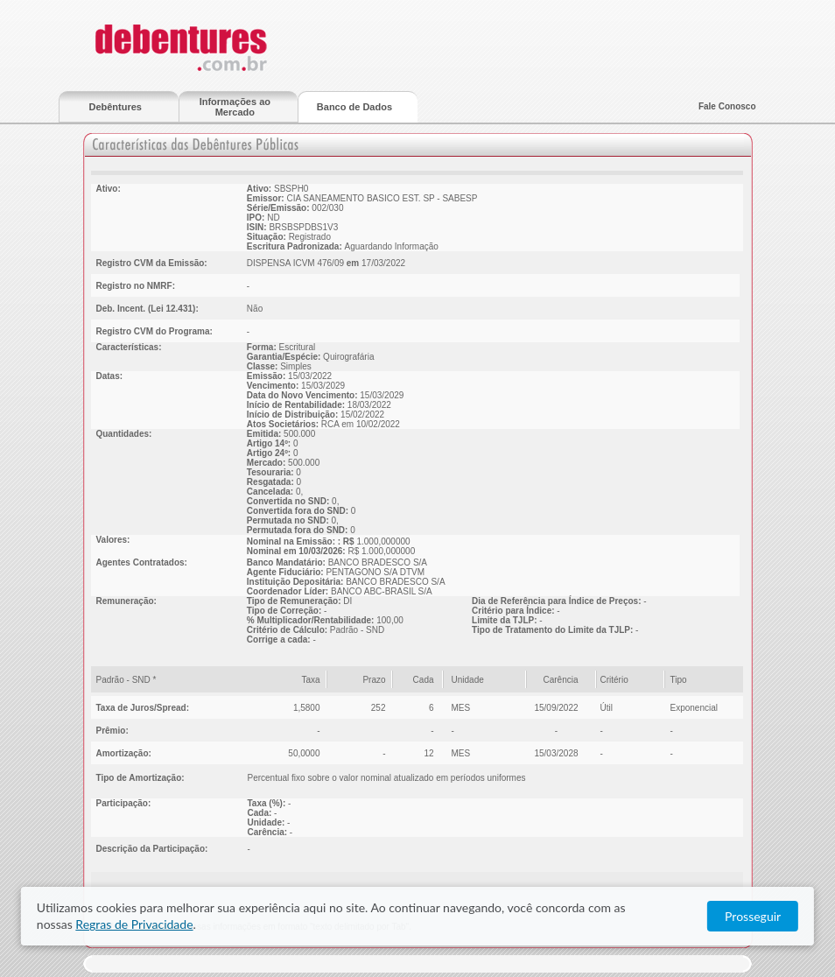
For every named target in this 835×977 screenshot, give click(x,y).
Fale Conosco (727, 106)
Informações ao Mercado (235, 106)
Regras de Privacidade (134, 924)
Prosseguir (753, 916)
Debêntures (115, 107)
